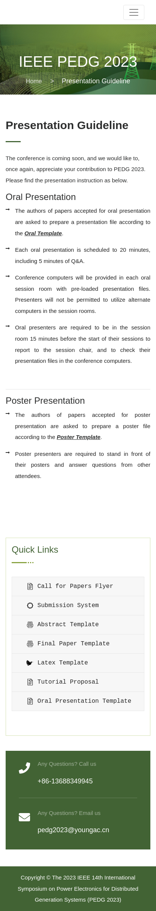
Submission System (62, 605)
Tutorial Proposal (62, 682)
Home (34, 81)
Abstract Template (62, 624)
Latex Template (57, 663)
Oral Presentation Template (78, 701)
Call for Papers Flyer (69, 586)
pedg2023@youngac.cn (73, 830)
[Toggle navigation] (133, 12)
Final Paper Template (68, 644)
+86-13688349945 (65, 781)
